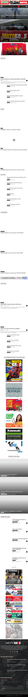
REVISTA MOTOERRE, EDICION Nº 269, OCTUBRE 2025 (13, 38)
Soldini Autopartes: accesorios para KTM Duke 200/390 (13, 273)
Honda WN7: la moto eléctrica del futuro (11, 304)
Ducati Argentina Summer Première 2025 (14, 188)
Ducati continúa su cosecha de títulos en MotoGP (13, 79)
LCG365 (20, 695)
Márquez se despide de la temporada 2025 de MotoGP (17, 85)
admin (2, 18)
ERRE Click (2, 13)
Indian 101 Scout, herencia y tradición (10, 328)
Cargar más (14, 567)
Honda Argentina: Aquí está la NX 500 (14, 345)
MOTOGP (2, 77)
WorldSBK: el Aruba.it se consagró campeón (11, 129)
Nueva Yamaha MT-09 (17, 529)
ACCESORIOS (2, 231)
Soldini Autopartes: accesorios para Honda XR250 (12, 252)
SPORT (2, 128)
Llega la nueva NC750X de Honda (13, 334)
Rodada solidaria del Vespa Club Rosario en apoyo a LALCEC (14, 15)
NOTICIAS (8, 179)
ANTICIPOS (2, 302)
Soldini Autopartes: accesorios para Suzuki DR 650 (12, 232)
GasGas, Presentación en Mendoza (13, 204)
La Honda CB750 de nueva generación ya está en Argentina (12, 492)
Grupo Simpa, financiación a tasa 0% (14, 198)
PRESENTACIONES (15, 530)
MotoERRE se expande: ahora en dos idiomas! (19, 558)
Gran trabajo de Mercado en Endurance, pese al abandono (14, 149)
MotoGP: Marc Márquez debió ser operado (15, 95)
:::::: (2, 52)
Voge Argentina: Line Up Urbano (13, 351)
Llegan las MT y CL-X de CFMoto (13, 340)
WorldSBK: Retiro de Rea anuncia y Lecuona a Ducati (12, 169)
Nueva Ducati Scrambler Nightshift (19, 538)
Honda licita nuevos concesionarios (9, 474)
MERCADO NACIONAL (4, 475)
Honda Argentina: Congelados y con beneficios (11, 511)
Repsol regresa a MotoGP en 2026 (13, 90)
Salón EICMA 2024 (10, 193)
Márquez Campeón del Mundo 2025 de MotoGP (16, 101)
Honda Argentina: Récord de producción (14, 182)
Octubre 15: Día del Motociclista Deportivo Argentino (12, 27)
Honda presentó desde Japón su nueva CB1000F (19, 520)
